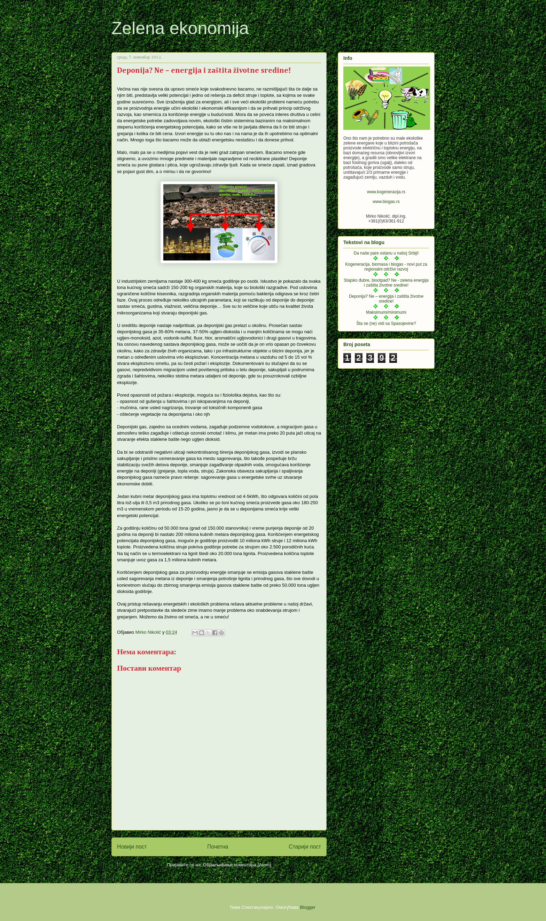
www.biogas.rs (386, 201)
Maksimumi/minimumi (386, 312)
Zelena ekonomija (180, 28)
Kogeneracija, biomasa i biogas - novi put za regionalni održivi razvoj (386, 267)
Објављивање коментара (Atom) (237, 864)
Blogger (307, 907)
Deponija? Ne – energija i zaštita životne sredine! (386, 299)
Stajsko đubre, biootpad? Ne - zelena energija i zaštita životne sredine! (386, 283)
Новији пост (132, 847)
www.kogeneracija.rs (386, 191)
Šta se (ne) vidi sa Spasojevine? (386, 323)
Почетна (217, 847)
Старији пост (305, 847)
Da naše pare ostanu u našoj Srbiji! (386, 253)
